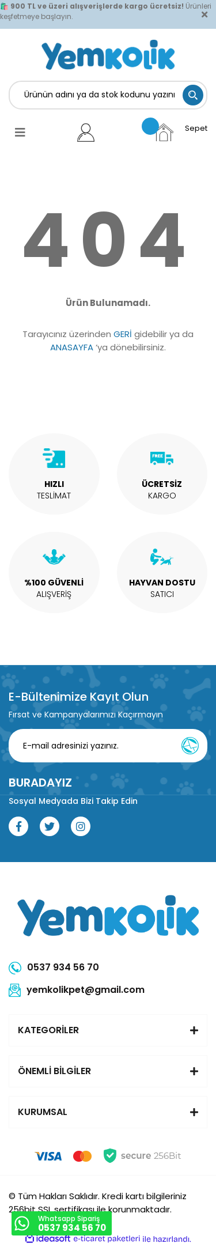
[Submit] (190, 745)
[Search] (108, 95)
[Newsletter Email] (111, 745)
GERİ (122, 334)
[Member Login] (86, 132)
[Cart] (180, 132)
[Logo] (108, 55)
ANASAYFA (71, 347)
